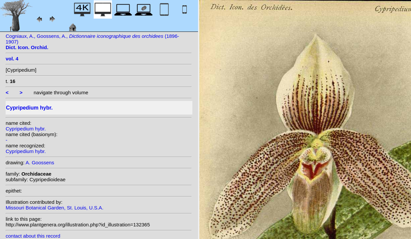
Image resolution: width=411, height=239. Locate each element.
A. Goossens (40, 162)
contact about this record (33, 236)
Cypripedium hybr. (26, 128)
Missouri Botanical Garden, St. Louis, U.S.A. (54, 207)
